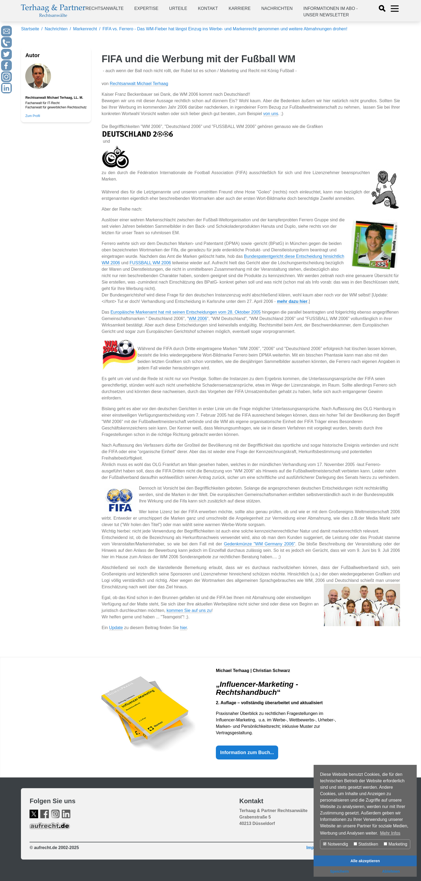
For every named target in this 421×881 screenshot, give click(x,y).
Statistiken (366, 844)
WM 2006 (197, 318)
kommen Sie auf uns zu (188, 610)
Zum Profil (32, 116)
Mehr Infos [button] (390, 833)
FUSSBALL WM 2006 (150, 262)
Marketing (395, 844)
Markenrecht (85, 29)
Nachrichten (276, 8)
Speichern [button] (339, 871)
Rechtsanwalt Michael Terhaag (139, 83)
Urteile (178, 8)
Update (116, 627)
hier (183, 627)
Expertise (146, 8)
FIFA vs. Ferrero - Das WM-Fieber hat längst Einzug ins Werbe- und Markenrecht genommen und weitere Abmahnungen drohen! (225, 29)
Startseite (30, 29)
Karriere (240, 8)
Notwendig (335, 844)
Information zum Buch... (247, 752)
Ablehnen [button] (391, 871)
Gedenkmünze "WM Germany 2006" (259, 544)
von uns (270, 113)
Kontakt (208, 8)
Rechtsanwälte (104, 8)
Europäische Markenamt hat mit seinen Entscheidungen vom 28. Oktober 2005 (185, 312)
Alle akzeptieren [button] (365, 861)
